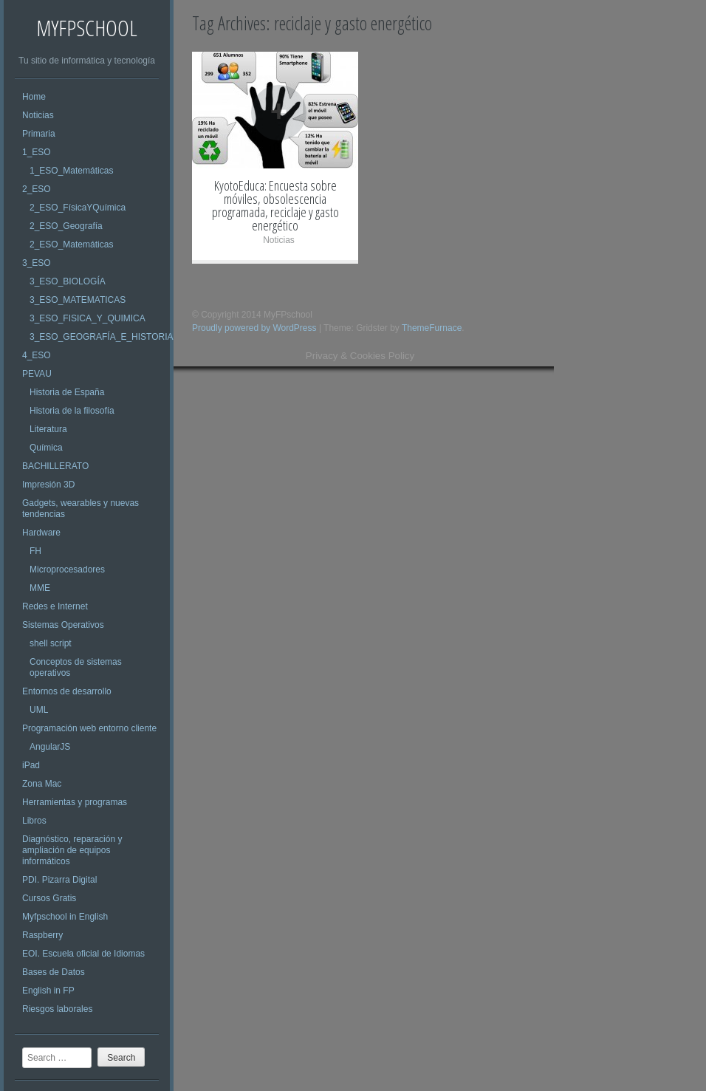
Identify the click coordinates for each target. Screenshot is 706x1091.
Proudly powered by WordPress (254, 328)
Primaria (38, 134)
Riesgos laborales (57, 1009)
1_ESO (36, 152)
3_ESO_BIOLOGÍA (68, 281)
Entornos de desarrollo (67, 691)
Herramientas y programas (74, 802)
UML (39, 710)
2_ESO (36, 189)
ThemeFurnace (432, 328)
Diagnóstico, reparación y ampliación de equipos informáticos (72, 850)
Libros (34, 820)
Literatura (48, 429)
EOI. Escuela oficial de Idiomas (83, 953)
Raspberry (42, 935)
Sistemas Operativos (63, 625)
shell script (51, 643)
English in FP (48, 990)
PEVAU (37, 374)
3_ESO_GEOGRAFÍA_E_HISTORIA (102, 337)
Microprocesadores (67, 569)
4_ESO (36, 355)
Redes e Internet (55, 606)
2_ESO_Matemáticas (71, 244)
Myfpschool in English (65, 917)
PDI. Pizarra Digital (59, 880)
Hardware (41, 532)
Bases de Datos (53, 972)
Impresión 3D (48, 484)
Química (46, 447)
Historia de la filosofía (72, 411)
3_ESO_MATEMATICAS (78, 300)
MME (40, 588)
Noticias (38, 115)
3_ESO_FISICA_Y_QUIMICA (87, 318)
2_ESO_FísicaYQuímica (78, 207)
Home (34, 97)
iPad (31, 765)
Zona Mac (41, 784)
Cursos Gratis (49, 898)
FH (35, 551)
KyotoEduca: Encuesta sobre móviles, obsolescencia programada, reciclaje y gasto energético (275, 205)
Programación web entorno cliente (89, 728)
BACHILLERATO (55, 466)
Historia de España (67, 392)
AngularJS (50, 747)
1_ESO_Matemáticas (71, 170)
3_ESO (36, 263)
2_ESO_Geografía (66, 226)
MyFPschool (86, 28)
